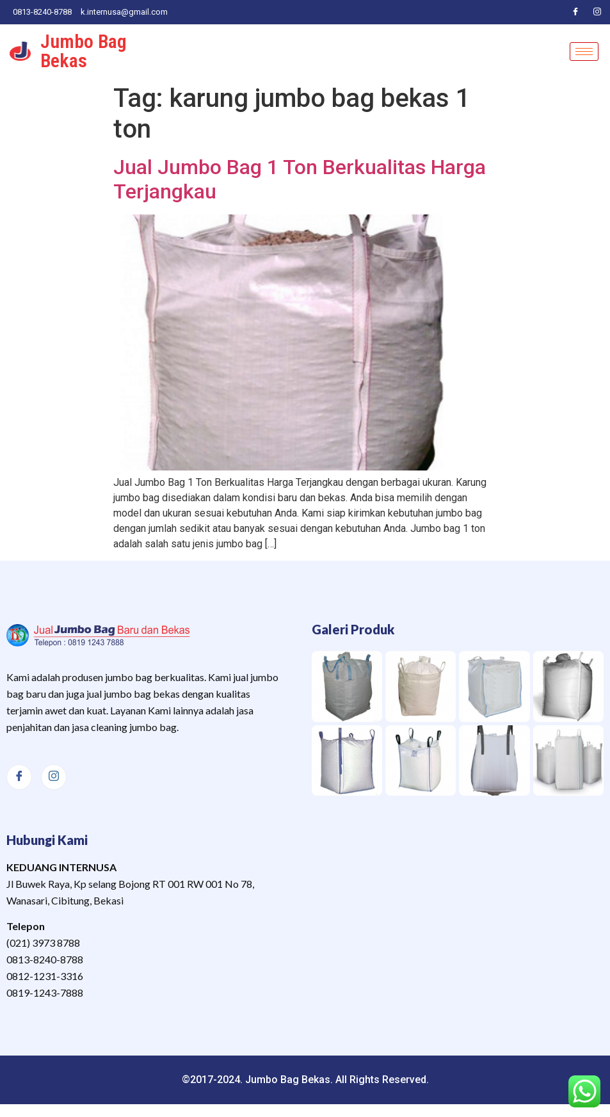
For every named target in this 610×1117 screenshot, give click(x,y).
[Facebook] (575, 12)
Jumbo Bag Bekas (83, 51)
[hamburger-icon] (584, 51)
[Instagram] (597, 12)
